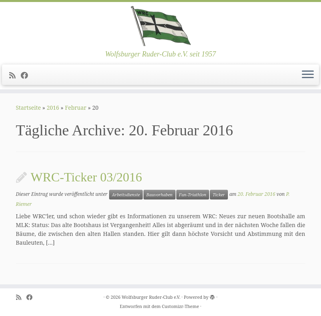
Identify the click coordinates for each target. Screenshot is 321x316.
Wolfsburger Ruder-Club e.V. (151, 297)
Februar (75, 107)
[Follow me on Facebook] (27, 75)
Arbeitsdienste (126, 194)
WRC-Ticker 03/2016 (86, 177)
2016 (53, 107)
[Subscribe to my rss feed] (15, 75)
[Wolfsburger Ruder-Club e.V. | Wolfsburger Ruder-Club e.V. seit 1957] (160, 26)
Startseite (28, 107)
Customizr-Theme (180, 306)
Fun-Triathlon (192, 194)
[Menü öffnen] (308, 75)
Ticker (219, 194)
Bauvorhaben (159, 194)
